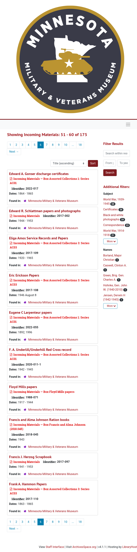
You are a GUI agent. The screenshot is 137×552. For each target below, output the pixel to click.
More (111, 241)
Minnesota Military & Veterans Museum (53, 201)
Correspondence (114, 225)
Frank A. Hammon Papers (28, 484)
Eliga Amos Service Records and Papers (38, 238)
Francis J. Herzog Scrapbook (30, 457)
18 (80, 145)
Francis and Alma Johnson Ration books (39, 419)
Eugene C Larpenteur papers (30, 312)
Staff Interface (55, 547)
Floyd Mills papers (23, 386)
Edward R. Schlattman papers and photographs (44, 211)
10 (65, 145)
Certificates (111, 209)
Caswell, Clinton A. (115, 265)
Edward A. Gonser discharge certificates (38, 173)
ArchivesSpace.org (84, 547)
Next (14, 151)
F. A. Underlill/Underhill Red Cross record (40, 349)
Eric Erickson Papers (24, 275)
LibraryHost (129, 547)
